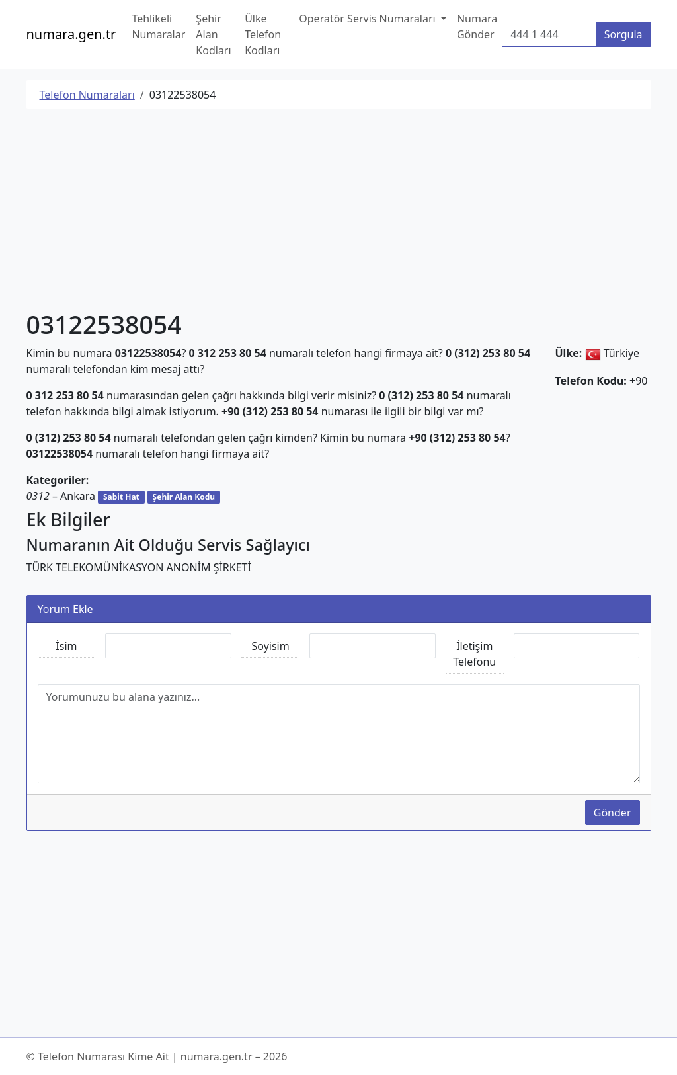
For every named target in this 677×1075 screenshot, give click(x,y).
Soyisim (271, 646)
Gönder (612, 812)
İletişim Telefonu (474, 654)
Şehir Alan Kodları (213, 34)
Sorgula (623, 34)
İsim (66, 646)
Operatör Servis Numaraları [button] (368, 18)
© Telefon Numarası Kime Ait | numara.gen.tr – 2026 (157, 1056)
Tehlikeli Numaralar (158, 26)
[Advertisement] (338, 212)
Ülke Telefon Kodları (263, 34)
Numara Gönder (477, 26)
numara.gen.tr (71, 34)
